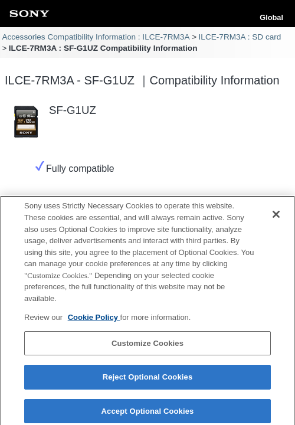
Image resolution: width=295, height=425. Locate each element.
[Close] (276, 217)
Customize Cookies (147, 345)
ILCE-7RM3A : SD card (240, 36)
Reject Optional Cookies (148, 379)
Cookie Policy (94, 320)
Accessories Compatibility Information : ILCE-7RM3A (95, 36)
